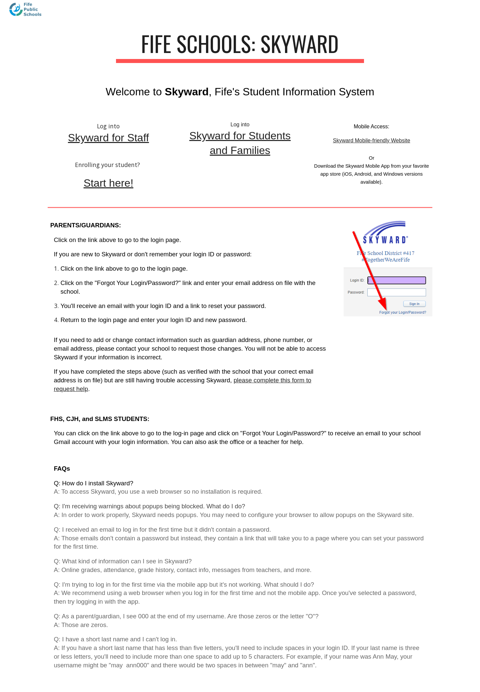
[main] (240, 47)
